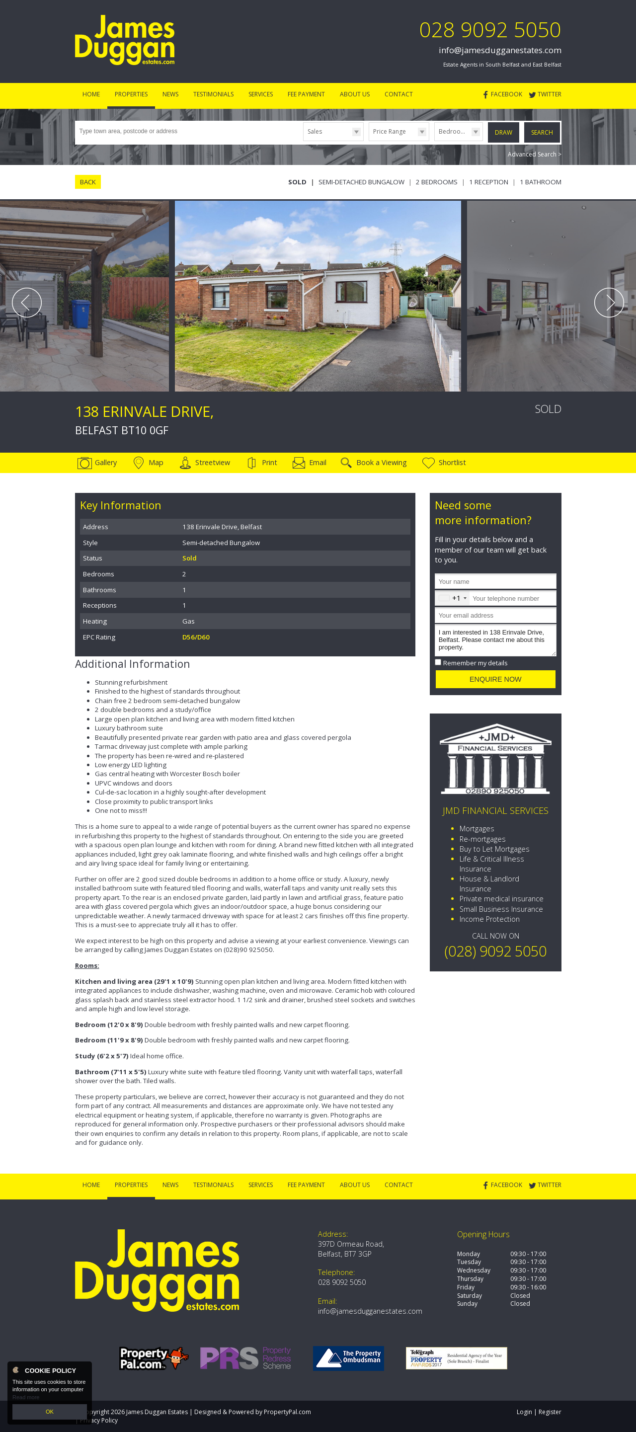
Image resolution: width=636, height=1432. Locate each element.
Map (156, 462)
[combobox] (452, 598)
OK (50, 1412)
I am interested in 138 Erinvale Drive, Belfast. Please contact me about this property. (495, 640)
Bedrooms (454, 131)
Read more (25, 1397)
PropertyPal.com (287, 1412)
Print (269, 462)
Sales (315, 131)
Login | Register (539, 1412)
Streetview (212, 462)
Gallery (106, 462)
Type (303, 140)
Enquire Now (496, 679)
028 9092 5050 (490, 29)
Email (317, 462)
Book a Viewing (381, 462)
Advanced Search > (534, 154)
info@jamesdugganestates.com (500, 50)
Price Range (389, 131)
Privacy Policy (99, 1420)
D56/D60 (196, 637)
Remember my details (475, 662)
